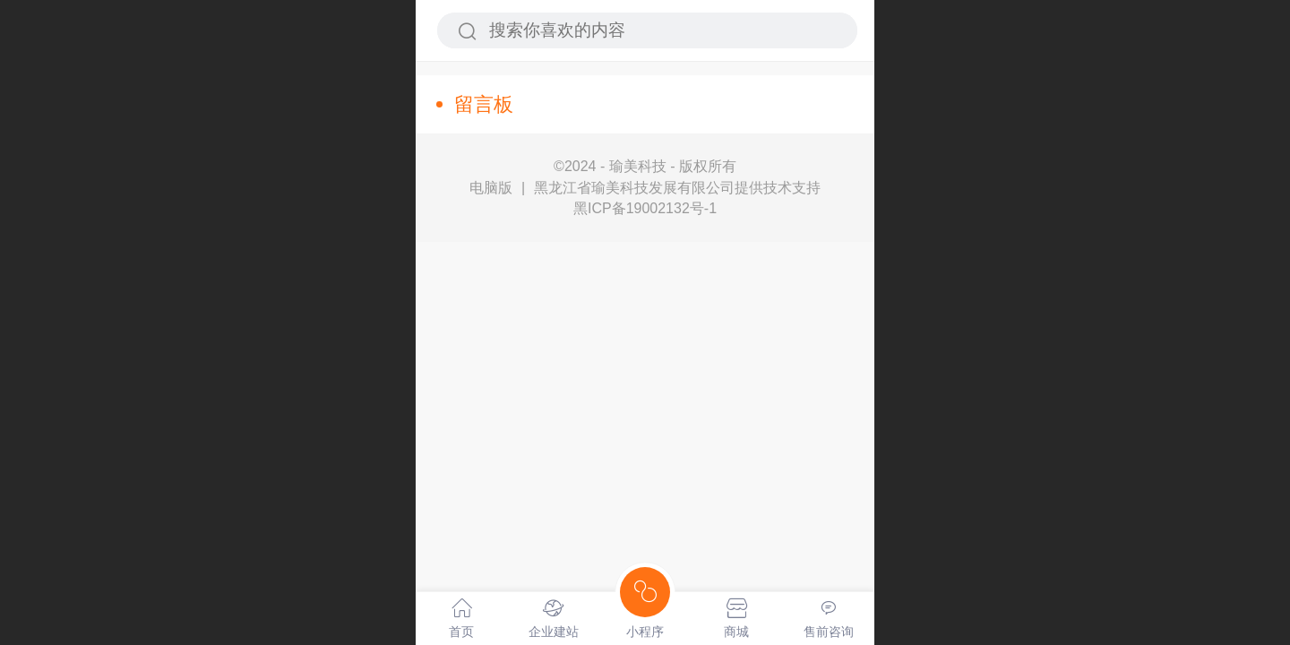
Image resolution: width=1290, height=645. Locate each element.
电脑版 (490, 188)
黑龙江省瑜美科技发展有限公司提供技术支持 (677, 187)
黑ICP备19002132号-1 (645, 208)
